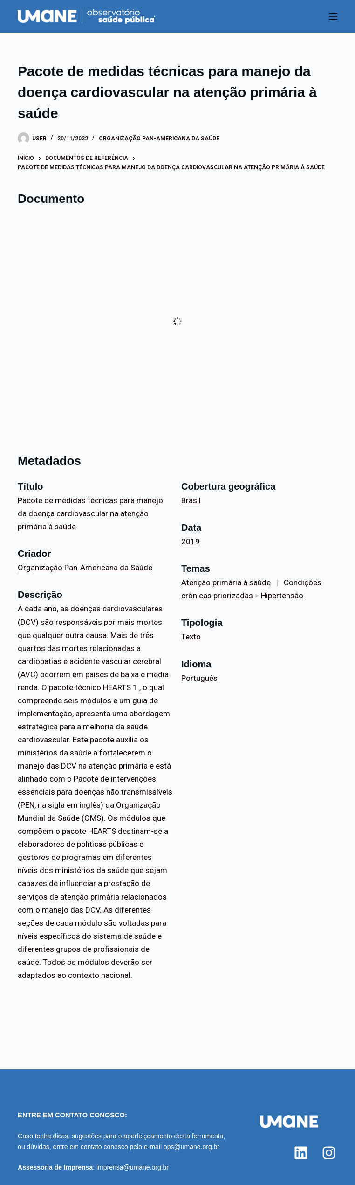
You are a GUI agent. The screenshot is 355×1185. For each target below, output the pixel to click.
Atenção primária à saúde (226, 582)
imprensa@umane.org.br (132, 1167)
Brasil (191, 500)
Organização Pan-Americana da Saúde (159, 138)
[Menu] (333, 16)
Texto (191, 636)
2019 (190, 541)
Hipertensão (282, 595)
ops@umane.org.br (191, 1146)
